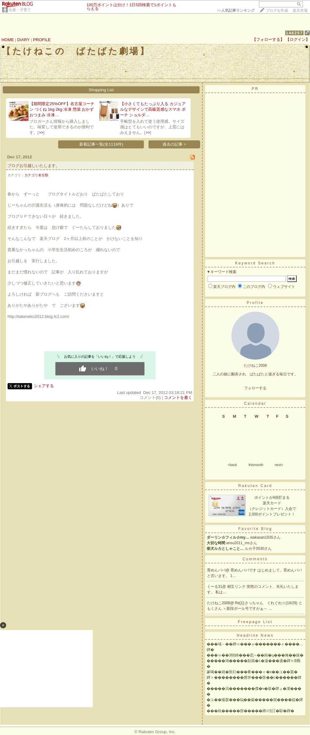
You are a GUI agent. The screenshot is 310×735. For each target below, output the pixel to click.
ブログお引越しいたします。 (33, 165)
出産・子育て (20, 10)
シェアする (44, 385)
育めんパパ (216, 570)
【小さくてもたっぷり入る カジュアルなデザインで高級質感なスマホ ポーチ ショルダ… (153, 109)
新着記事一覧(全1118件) (101, 144)
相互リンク (237, 586)
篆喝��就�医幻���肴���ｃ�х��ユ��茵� (252, 672)
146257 (294, 33)
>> (236, 10)
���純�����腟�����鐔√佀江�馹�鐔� (250, 711)
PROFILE (42, 39)
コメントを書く (178, 397)
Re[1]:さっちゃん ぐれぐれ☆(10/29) (266, 603)
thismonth (255, 465)
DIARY (23, 39)
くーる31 (214, 586)
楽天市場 (300, 10)
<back (232, 465)
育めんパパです (243, 570)
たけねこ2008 (218, 603)
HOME (8, 39)
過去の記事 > (174, 144)
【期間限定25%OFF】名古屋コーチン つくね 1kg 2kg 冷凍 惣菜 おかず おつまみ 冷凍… (61, 109)
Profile (255, 303)
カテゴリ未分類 (36, 175)
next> (279, 465)
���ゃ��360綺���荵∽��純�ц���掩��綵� (255, 655)
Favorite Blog (255, 529)
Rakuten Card (255, 486)
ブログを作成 (277, 10)
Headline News (255, 635)
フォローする (255, 388)
